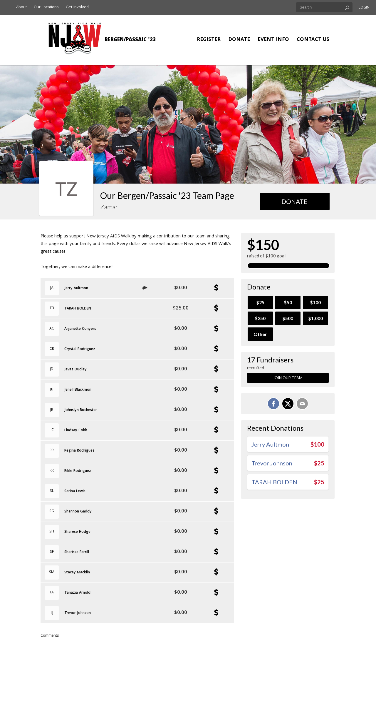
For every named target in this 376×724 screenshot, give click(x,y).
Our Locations (46, 7)
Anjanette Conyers (80, 329)
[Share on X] (288, 403)
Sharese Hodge (77, 532)
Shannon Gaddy (78, 512)
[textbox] (324, 7)
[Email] (302, 403)
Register (209, 40)
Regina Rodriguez (79, 451)
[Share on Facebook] (273, 403)
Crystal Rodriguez (79, 349)
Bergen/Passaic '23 (130, 40)
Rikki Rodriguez (77, 471)
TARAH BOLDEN (77, 309)
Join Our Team (288, 377)
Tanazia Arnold (77, 593)
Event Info (273, 40)
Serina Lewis (74, 492)
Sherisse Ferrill (76, 552)
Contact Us (313, 40)
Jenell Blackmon (77, 390)
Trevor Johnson (77, 613)
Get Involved (77, 7)
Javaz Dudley (75, 370)
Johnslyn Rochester (80, 410)
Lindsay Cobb (75, 431)
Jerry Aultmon (76, 289)
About (21, 7)
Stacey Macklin (77, 573)
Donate (239, 40)
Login (364, 8)
